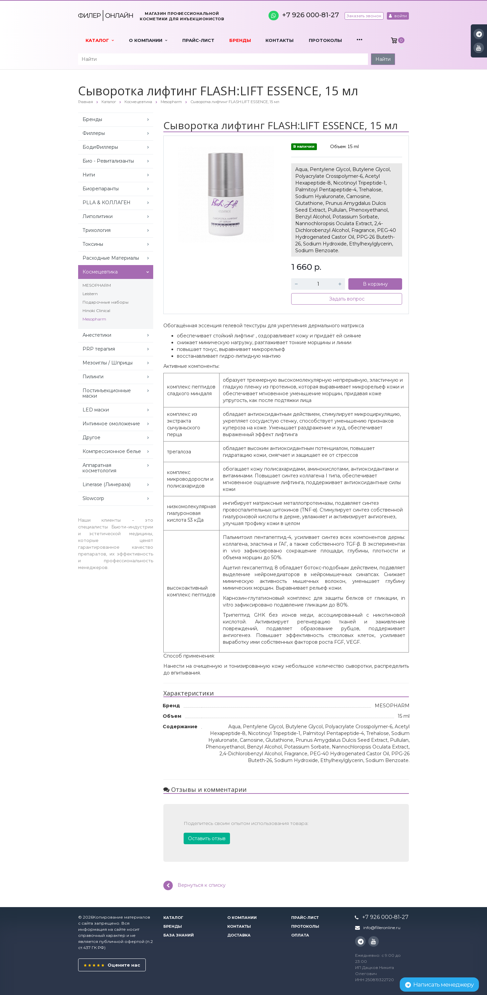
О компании (148, 40)
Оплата (300, 935)
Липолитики (98, 216)
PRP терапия (99, 349)
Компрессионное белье (112, 451)
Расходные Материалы (111, 258)
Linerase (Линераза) (107, 484)
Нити (89, 175)
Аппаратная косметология (99, 468)
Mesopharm (94, 319)
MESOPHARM (97, 285)
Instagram (479, 34)
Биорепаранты (101, 189)
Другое (91, 437)
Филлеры (94, 133)
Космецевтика (100, 272)
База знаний (178, 935)
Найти (383, 59)
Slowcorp (93, 498)
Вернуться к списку (194, 885)
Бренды (240, 40)
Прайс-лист (198, 40)
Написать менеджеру (439, 984)
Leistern (90, 293)
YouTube (478, 48)
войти (398, 15)
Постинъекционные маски (107, 393)
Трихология (97, 230)
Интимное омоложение (111, 424)
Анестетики (97, 335)
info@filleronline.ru (381, 927)
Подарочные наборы (106, 302)
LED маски (96, 410)
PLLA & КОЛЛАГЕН (107, 202)
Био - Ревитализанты (108, 161)
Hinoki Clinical (96, 310)
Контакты (279, 40)
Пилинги (93, 377)
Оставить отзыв (207, 838)
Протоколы (325, 40)
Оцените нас (112, 965)
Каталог (100, 40)
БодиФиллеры (100, 147)
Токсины (93, 244)
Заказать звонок (364, 15)
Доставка (239, 935)
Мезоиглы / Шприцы (108, 363)
